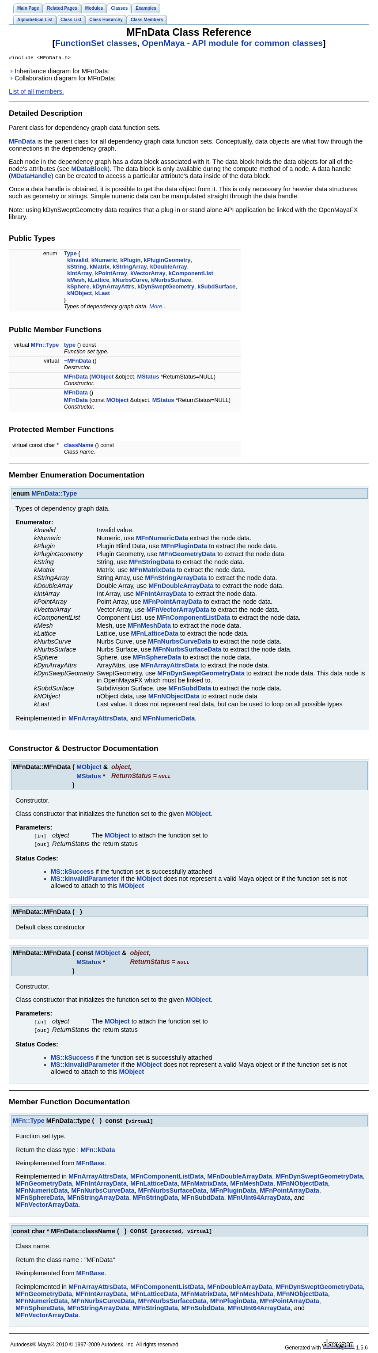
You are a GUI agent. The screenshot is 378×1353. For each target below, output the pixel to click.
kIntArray (79, 274)
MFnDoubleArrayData (180, 586)
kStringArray (130, 267)
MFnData (22, 142)
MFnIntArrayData (161, 594)
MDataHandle (31, 176)
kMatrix (100, 267)
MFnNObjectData (174, 697)
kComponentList (191, 274)
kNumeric (104, 261)
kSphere (78, 287)
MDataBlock (89, 169)
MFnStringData (151, 562)
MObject (102, 377)
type (70, 345)
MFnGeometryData (187, 554)
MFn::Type (45, 345)
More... (158, 307)
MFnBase (90, 1160)
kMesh (76, 280)
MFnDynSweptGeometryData (201, 674)
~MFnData (77, 361)
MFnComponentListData (193, 618)
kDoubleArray (168, 267)
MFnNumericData (162, 538)
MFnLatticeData (154, 634)
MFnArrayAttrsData (169, 666)
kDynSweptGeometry (165, 287)
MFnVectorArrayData (177, 610)
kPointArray (111, 274)
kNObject (79, 294)
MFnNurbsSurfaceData (187, 650)
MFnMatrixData (152, 570)
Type (70, 254)
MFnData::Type (54, 494)
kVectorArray (148, 274)
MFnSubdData (189, 689)
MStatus (148, 377)
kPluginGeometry (167, 261)
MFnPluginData (184, 546)
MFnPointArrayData (172, 602)
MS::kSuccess (72, 871)
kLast (102, 294)
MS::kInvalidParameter (85, 878)
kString (77, 267)
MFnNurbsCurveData (179, 642)
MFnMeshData (149, 626)
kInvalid (77, 261)
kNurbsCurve (129, 280)
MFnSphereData (157, 658)
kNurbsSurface (171, 280)
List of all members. (36, 92)
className (79, 446)
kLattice (98, 280)
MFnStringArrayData (176, 578)
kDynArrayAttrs (114, 287)
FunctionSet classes (96, 43)
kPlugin (130, 261)
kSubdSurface (216, 287)
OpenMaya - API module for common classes (232, 43)
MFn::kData (97, 1147)
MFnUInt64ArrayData (259, 1195)
